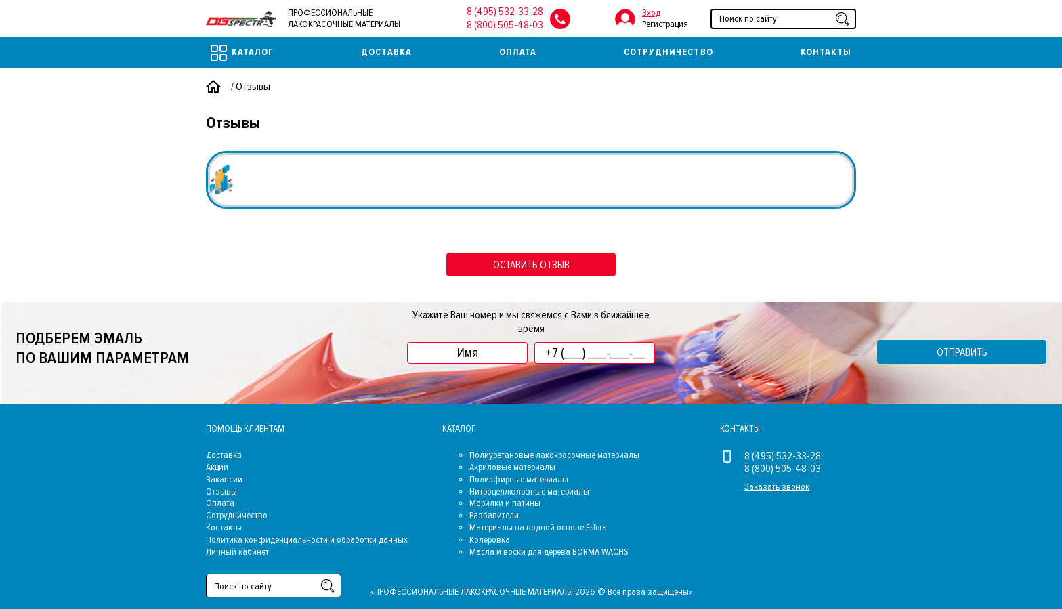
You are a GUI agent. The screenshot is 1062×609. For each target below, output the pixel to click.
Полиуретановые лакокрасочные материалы (554, 455)
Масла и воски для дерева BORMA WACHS (548, 552)
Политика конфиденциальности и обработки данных (307, 539)
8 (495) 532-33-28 (505, 11)
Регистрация (665, 24)
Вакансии (224, 479)
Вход (651, 12)
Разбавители (494, 515)
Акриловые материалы (512, 467)
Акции (217, 467)
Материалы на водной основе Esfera (538, 527)
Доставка (386, 52)
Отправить (962, 352)
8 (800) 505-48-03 (505, 25)
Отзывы (221, 491)
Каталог (242, 53)
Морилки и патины (504, 503)
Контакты (826, 52)
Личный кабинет (237, 552)
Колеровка (489, 539)
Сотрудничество (668, 52)
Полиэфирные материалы (518, 479)
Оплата (517, 52)
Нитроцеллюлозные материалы (529, 491)
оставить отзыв (531, 265)
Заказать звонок (776, 486)
